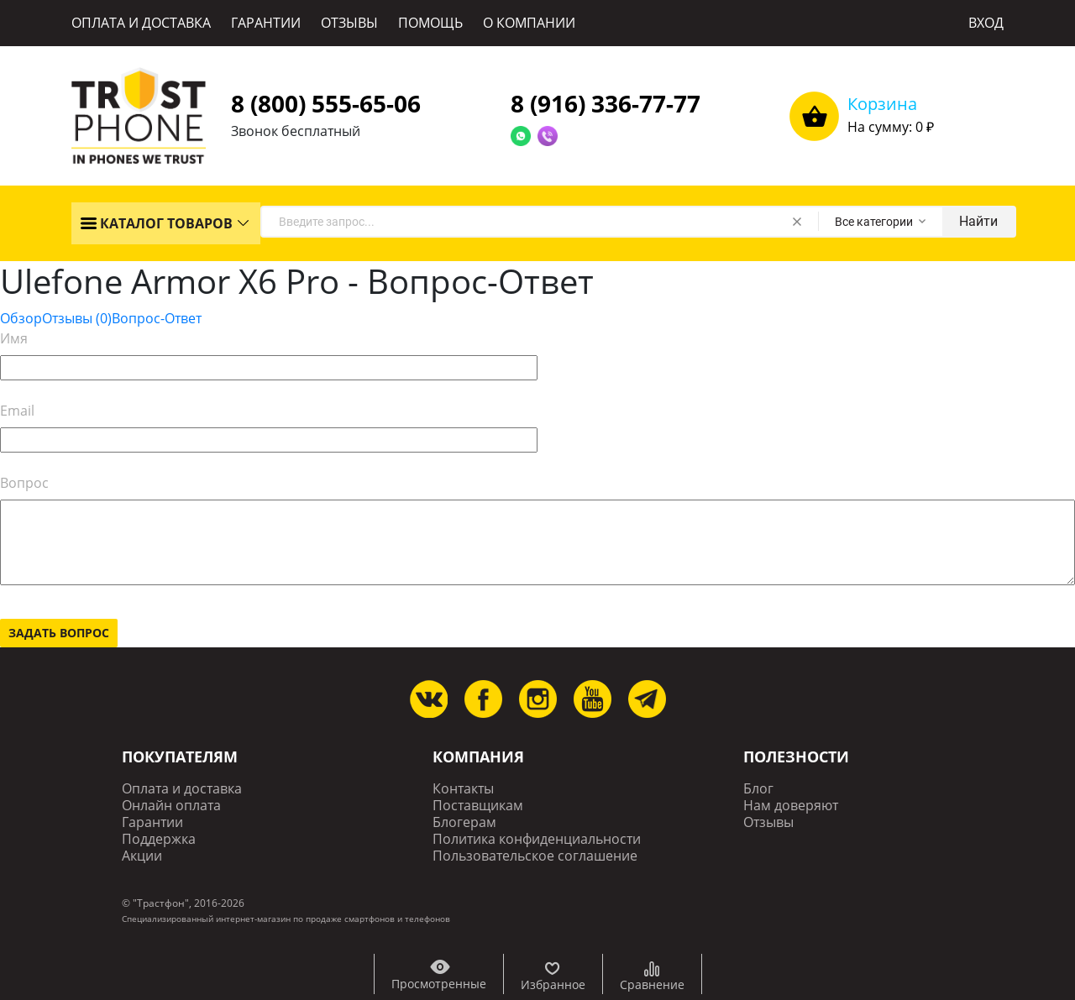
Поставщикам (478, 805)
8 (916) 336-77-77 (605, 103)
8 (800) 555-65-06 (326, 103)
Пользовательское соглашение (535, 856)
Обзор (21, 318)
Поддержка (159, 839)
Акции (142, 856)
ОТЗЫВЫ (349, 22)
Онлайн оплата (171, 805)
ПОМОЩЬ (430, 22)
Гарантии (152, 822)
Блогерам (464, 822)
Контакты (463, 789)
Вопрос (24, 483)
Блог (758, 789)
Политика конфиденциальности (537, 839)
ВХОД (986, 22)
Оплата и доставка (182, 789)
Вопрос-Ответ (157, 318)
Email (17, 410)
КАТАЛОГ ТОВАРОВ (156, 223)
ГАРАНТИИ (266, 22)
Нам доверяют (790, 805)
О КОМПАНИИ (529, 22)
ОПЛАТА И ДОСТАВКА (141, 22)
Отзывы (77, 318)
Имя (14, 338)
